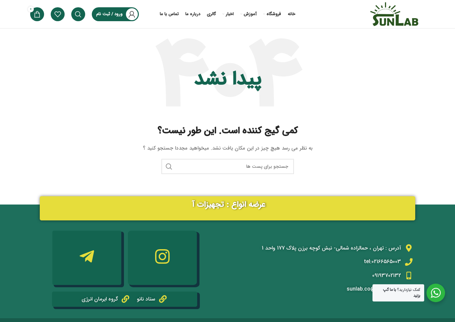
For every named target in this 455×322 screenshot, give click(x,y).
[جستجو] (78, 14)
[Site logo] (393, 14)
